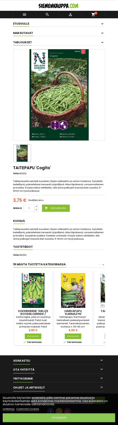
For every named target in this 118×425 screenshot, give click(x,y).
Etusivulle (21, 24)
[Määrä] (29, 208)
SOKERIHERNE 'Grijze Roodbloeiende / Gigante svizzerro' (33, 314)
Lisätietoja (9, 409)
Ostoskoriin (55, 208)
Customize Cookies (27, 409)
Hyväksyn (59, 418)
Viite (16, 173)
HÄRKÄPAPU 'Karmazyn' (73, 312)
